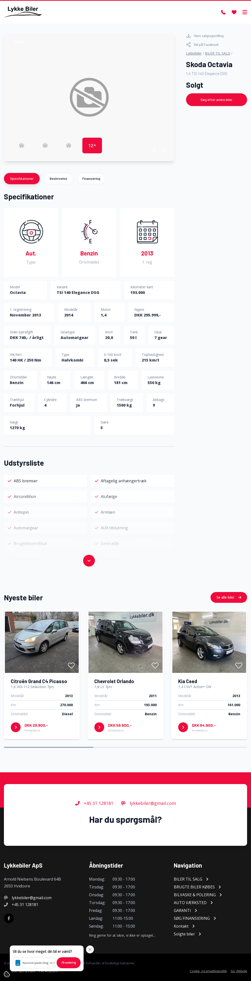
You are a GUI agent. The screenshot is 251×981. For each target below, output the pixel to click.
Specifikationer (22, 178)
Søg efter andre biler (216, 99)
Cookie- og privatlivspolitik (208, 971)
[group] (89, 97)
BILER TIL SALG (217, 53)
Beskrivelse (58, 178)
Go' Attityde (239, 971)
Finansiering (91, 178)
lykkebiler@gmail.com (148, 813)
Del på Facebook (202, 44)
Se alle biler (228, 607)
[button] (154, 149)
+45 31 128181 (94, 813)
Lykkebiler (194, 53)
